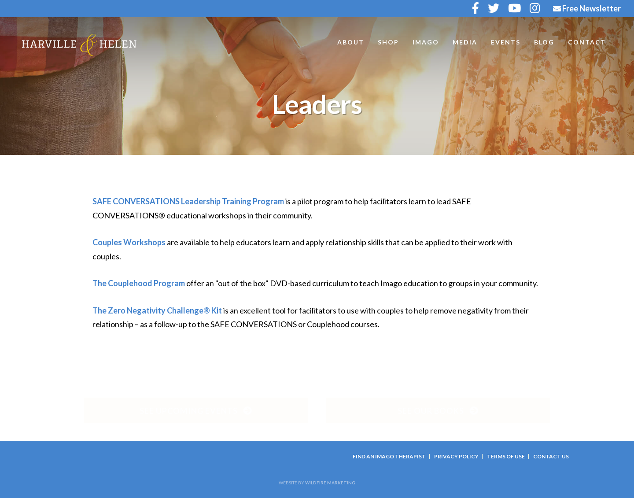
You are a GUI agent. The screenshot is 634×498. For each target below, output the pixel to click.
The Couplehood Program (138, 283)
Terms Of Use (506, 456)
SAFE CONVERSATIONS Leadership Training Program (188, 201)
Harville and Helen (79, 45)
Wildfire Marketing (330, 482)
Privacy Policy (456, 456)
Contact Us (551, 456)
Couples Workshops (129, 242)
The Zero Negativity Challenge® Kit (157, 310)
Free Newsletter (587, 8)
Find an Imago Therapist (389, 456)
